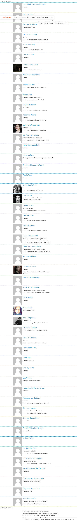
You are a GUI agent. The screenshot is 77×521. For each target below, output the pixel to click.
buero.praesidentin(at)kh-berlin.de (46, 515)
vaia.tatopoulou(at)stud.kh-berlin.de (37, 323)
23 (6, 1)
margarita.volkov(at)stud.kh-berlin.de (37, 453)
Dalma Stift (27, 195)
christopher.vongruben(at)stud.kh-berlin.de (39, 463)
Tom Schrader (28, 54)
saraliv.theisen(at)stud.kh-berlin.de (36, 343)
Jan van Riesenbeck (31, 418)
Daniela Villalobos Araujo (33, 428)
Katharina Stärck (29, 185)
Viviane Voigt (28, 438)
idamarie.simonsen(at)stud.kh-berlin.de (38, 140)
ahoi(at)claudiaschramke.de (35, 70)
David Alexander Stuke (32, 246)
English (72, 519)
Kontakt (57, 519)
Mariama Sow (28, 155)
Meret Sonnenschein (31, 145)
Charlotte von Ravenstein (33, 478)
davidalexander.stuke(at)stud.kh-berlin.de (38, 251)
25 (10, 1)
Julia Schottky (29, 44)
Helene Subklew (29, 256)
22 (4, 1)
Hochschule (17, 17)
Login (52, 519)
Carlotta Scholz (29, 14)
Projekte (38, 17)
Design (28, 17)
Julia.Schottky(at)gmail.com (35, 49)
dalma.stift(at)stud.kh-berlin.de (36, 198)
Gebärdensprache (37, 519)
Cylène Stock (28, 205)
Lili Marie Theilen (30, 327)
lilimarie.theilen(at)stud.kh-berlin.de (37, 330)
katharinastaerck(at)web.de (35, 190)
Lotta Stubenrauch (30, 235)
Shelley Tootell (29, 368)
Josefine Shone (29, 115)
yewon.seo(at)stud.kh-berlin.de (35, 100)
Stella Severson (29, 105)
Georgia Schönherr (30, 24)
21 (2, 1)
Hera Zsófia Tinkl (30, 347)
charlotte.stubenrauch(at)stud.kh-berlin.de (39, 242)
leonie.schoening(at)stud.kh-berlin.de (37, 39)
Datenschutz (34, 517)
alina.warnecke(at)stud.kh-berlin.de (37, 504)
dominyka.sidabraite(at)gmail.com (36, 130)
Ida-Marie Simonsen (31, 135)
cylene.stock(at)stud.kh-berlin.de (36, 210)
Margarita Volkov (29, 448)
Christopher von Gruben (32, 458)
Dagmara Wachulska (31, 488)
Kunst (33, 17)
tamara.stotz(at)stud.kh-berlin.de (36, 220)
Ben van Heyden (29, 408)
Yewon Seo (27, 94)
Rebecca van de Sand (31, 398)
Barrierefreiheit (65, 519)
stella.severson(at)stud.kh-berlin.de (37, 110)
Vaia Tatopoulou (29, 317)
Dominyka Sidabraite (31, 125)
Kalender (47, 519)
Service (51, 17)
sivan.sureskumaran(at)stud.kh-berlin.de (38, 292)
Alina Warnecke (29, 498)
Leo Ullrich (27, 378)
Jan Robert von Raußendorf (34, 468)
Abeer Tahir (27, 307)
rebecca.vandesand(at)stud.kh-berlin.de (38, 403)
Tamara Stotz (28, 215)
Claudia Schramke (30, 64)
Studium (23, 17)
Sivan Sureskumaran (31, 287)
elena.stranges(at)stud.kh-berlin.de (37, 230)
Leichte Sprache (27, 519)
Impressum (26, 517)
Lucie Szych (28, 297)
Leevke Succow (29, 266)
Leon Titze (27, 357)
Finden (42, 519)
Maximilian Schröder (31, 74)
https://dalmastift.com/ (33, 199)
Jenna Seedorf (29, 84)
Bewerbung (45, 17)
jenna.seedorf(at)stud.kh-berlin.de (36, 87)
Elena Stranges (29, 225)
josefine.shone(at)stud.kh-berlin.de (37, 120)
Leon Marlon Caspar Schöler (34, 4)
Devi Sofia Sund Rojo (31, 277)
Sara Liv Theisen (29, 337)
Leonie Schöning (30, 34)
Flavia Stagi (27, 175)
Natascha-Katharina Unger (34, 388)
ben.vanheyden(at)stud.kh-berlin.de (37, 413)
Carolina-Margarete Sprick (33, 165)
